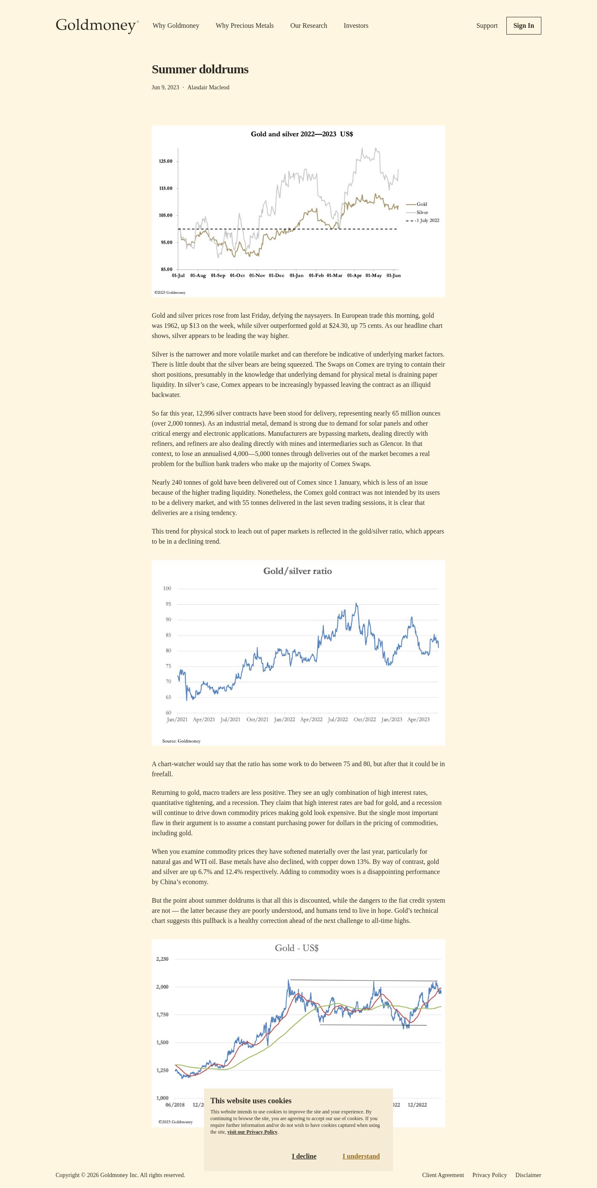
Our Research (309, 25)
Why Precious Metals (245, 25)
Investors (356, 25)
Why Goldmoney (176, 25)
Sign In (524, 25)
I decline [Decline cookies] (304, 1156)
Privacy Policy (490, 1175)
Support (487, 25)
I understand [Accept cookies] (361, 1156)
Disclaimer (528, 1175)
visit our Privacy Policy (252, 1132)
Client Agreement (443, 1175)
